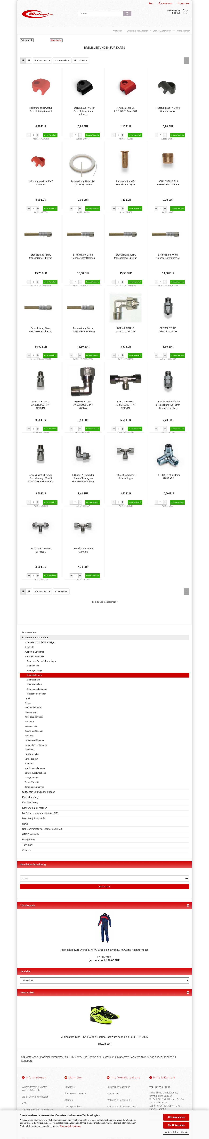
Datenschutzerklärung (70, 1126)
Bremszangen (33, 680)
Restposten (28, 839)
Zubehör (26, 850)
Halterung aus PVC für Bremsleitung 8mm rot (40, 109)
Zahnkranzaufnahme (34, 787)
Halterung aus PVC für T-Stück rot (40, 183)
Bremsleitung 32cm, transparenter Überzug (125, 256)
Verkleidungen (31, 759)
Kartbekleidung (30, 797)
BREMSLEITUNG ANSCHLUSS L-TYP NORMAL (83, 404)
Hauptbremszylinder (36, 694)
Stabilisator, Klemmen (35, 768)
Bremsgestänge (34, 670)
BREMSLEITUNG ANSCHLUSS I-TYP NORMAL (40, 404)
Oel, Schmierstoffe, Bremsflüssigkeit (42, 829)
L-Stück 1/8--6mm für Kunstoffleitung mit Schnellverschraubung (83, 478)
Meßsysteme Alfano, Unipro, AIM (40, 813)
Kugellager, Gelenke (34, 731)
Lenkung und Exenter (34, 740)
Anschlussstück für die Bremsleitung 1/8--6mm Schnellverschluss (168, 404)
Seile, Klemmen (32, 777)
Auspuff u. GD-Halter (34, 652)
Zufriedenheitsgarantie (118, 1087)
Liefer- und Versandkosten (35, 1097)
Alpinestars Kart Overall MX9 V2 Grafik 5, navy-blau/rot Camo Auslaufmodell (105, 950)
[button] (23, 60)
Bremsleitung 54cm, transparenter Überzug (40, 330)
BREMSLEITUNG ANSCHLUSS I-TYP (168, 330)
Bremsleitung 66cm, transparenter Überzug (83, 330)
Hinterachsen (31, 712)
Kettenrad (29, 722)
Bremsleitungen (34, 675)
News (25, 823)
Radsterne (29, 764)
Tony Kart (27, 844)
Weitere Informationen (176, 1132)
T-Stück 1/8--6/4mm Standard (83, 550)
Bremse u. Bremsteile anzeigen (41, 661)
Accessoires (29, 632)
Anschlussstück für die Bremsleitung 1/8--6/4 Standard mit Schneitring (40, 478)
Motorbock (30, 750)
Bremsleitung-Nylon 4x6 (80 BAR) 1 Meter (83, 183)
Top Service (112, 1093)
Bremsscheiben (34, 684)
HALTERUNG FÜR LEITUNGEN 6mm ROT (125, 109)
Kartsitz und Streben (34, 717)
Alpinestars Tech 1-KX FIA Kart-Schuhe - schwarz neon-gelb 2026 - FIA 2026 (104, 1037)
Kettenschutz (31, 726)
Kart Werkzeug (30, 802)
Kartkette (29, 735)
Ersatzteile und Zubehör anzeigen (40, 642)
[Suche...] (127, 13)
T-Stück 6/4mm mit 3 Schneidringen (125, 477)
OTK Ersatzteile (30, 834)
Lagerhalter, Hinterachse (36, 745)
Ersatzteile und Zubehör (35, 637)
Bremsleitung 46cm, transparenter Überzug (168, 256)
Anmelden (104, 887)
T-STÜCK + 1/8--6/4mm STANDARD (168, 477)
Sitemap (68, 1100)
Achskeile (29, 647)
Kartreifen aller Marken (34, 807)
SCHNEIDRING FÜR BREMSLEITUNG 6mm (168, 183)
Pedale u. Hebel (32, 754)
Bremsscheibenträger (37, 689)
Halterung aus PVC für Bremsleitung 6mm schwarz (83, 111)
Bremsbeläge (33, 666)
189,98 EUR (104, 1043)
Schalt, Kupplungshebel (35, 773)
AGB (24, 1103)
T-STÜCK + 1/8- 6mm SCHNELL (40, 550)
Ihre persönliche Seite (75, 1093)
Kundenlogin (166, 3)
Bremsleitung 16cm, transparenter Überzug (40, 256)
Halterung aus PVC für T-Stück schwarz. (168, 109)
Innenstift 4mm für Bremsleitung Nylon (126, 183)
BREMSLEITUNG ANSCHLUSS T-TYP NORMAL (125, 404)
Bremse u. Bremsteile (34, 656)
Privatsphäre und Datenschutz (37, 1110)
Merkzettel (183, 3)
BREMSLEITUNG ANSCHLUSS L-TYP (125, 330)
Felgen (28, 703)
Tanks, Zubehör (32, 782)
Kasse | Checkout (73, 1106)
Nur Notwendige (176, 1125)
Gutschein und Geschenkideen (38, 792)
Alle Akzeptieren (176, 1117)
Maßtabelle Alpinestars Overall (122, 1106)
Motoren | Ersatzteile (33, 818)
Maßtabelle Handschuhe (119, 1100)
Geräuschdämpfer (33, 708)
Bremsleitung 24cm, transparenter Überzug (83, 256)
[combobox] (42, 60)
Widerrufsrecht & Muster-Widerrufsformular (35, 1089)
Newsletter (69, 1087)
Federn (28, 698)
